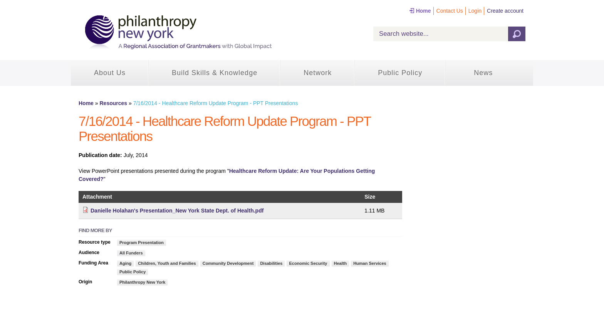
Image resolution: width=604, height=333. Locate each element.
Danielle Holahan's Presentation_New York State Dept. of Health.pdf (177, 210)
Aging (125, 263)
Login (475, 11)
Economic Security (308, 263)
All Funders (131, 253)
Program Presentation (141, 242)
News (483, 73)
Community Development (228, 263)
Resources (113, 103)
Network (318, 73)
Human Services (369, 263)
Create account (505, 11)
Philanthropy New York (142, 282)
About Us (110, 73)
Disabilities (271, 263)
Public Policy (400, 73)
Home (423, 11)
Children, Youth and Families (167, 263)
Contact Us (449, 11)
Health (340, 263)
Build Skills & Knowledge (214, 73)
